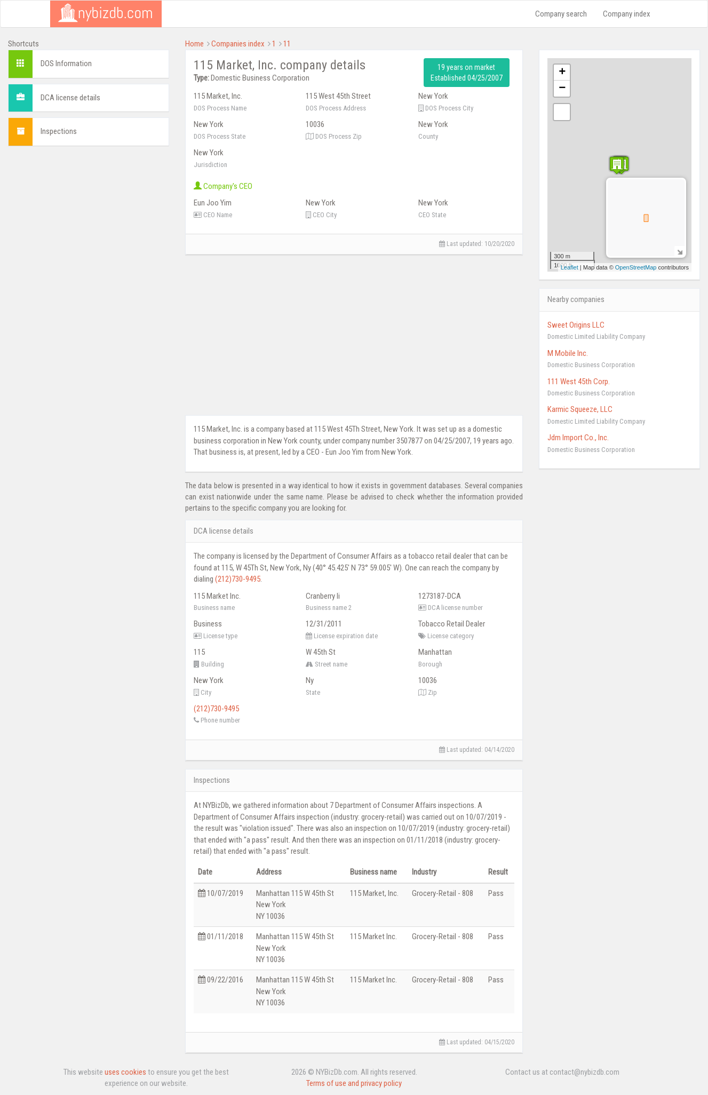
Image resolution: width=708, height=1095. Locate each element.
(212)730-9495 (237, 579)
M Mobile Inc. (567, 353)
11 (287, 44)
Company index (626, 14)
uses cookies (125, 1072)
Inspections (59, 131)
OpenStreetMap (636, 267)
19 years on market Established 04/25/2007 (467, 72)
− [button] (562, 89)
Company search (561, 14)
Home (194, 44)
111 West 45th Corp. (578, 381)
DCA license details (70, 97)
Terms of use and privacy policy (354, 1083)
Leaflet (569, 267)
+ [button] (562, 73)
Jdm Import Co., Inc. (578, 437)
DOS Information (66, 63)
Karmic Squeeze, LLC (579, 409)
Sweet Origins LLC (575, 325)
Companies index (238, 44)
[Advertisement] (88, 221)
